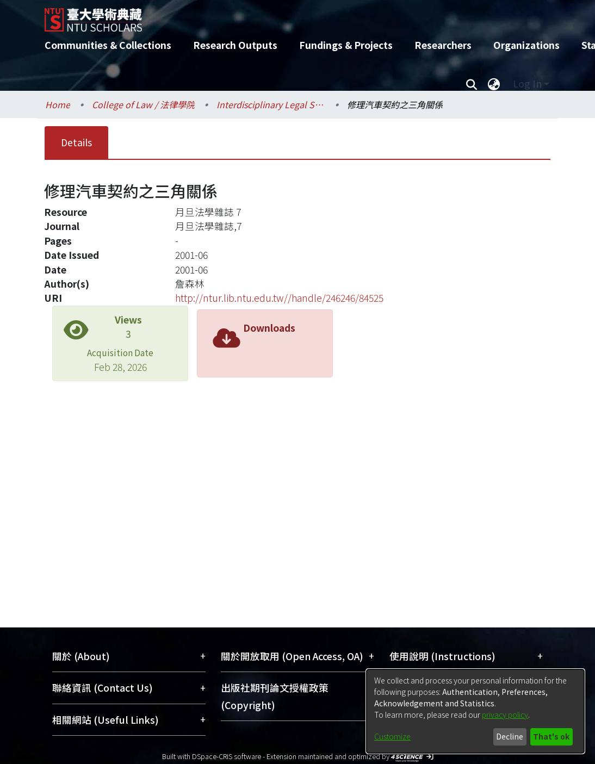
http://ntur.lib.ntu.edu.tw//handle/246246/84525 (279, 298)
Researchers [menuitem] (443, 45)
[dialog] (475, 711)
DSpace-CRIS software (226, 756)
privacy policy (505, 714)
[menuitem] (493, 84)
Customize (392, 736)
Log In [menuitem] (527, 83)
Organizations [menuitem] (526, 45)
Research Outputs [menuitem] (235, 45)
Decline (509, 736)
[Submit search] (471, 83)
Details (76, 142)
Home (57, 104)
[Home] (288, 16)
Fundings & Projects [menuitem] (346, 45)
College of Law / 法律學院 (143, 104)
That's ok (551, 736)
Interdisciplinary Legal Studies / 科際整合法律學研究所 (270, 104)
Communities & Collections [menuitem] (108, 45)
